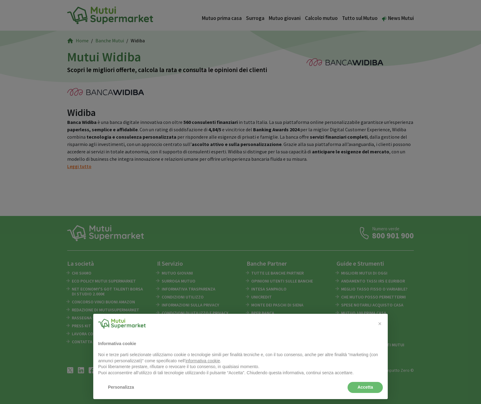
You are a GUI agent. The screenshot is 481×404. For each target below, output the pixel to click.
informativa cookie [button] (202, 360)
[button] (380, 324)
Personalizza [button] (121, 387)
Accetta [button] (365, 387)
